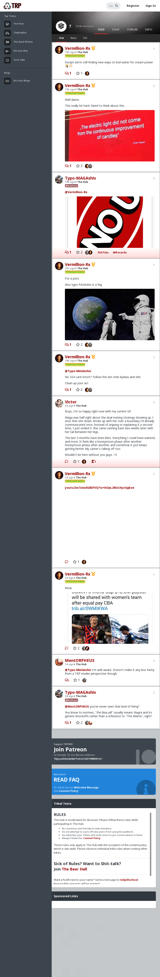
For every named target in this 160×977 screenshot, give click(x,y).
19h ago (70, 182)
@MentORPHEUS (77, 706)
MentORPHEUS (79, 660)
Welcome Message (86, 787)
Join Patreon (70, 749)
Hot (61, 38)
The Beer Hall (74, 869)
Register (133, 6)
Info (148, 29)
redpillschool (129, 880)
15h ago (70, 52)
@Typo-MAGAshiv (78, 371)
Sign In (151, 6)
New (73, 38)
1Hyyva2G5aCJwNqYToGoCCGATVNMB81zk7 (78, 758)
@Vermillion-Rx (76, 192)
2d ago (69, 696)
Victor (70, 402)
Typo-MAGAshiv (80, 178)
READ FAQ (66, 779)
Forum (132, 29)
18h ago (70, 360)
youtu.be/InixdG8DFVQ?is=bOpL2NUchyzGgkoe (99, 488)
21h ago (70, 268)
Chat (116, 29)
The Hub (70, 26)
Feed (101, 29)
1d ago (69, 405)
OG (85, 38)
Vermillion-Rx (77, 48)
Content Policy (68, 791)
